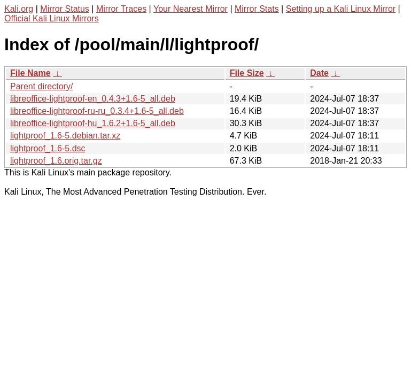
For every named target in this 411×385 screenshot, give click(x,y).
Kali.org (18, 8)
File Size (247, 73)
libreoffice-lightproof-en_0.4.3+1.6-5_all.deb (92, 98)
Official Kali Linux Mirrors (51, 18)
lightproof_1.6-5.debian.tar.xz (65, 135)
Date (319, 73)
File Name (30, 73)
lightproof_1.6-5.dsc (48, 148)
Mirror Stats (257, 8)
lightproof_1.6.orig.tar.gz (56, 160)
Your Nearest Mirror (190, 8)
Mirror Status (64, 8)
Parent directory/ (41, 86)
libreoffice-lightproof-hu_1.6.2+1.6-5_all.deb (92, 123)
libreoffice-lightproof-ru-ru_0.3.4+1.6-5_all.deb (97, 111)
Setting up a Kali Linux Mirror (341, 8)
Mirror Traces (121, 8)
